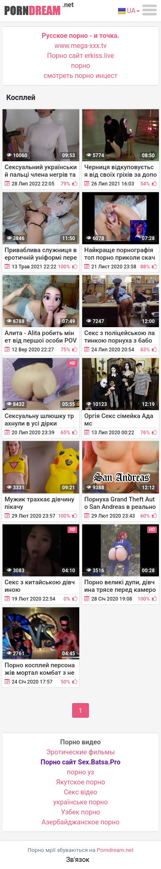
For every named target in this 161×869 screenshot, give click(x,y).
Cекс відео (80, 792)
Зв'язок (78, 860)
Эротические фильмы (80, 752)
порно (80, 66)
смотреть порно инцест (81, 76)
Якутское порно (80, 782)
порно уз (80, 772)
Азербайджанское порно (81, 822)
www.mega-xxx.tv (81, 46)
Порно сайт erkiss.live (80, 56)
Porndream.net (115, 850)
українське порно (80, 802)
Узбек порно (80, 812)
